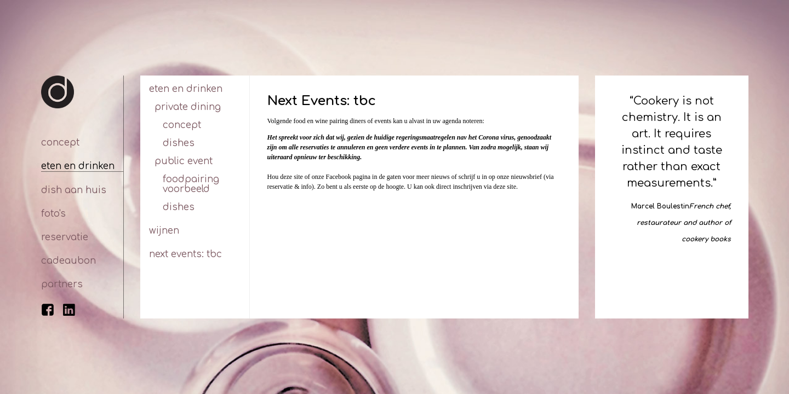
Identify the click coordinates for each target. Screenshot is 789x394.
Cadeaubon (68, 261)
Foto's (53, 213)
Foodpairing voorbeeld (191, 184)
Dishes (179, 143)
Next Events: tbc (185, 254)
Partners (62, 284)
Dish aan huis (73, 190)
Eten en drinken (78, 166)
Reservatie (64, 237)
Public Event (184, 161)
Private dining (188, 107)
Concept (60, 142)
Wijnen (164, 230)
